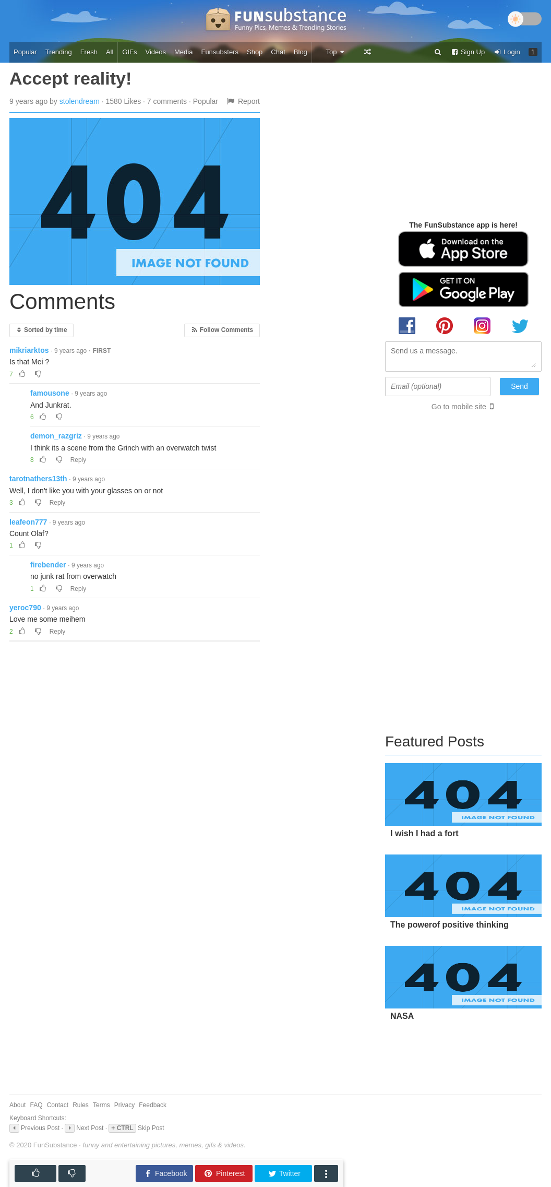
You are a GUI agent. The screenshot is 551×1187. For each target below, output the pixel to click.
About (17, 1105)
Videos (156, 52)
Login (506, 52)
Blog (300, 52)
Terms (101, 1105)
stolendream (79, 101)
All (109, 52)
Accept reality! (70, 78)
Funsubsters (219, 52)
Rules (81, 1105)
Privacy (124, 1105)
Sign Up (467, 52)
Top (335, 52)
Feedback (152, 1105)
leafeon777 (28, 522)
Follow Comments (222, 330)
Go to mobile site (459, 406)
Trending (58, 52)
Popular (25, 52)
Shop (254, 52)
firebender (48, 565)
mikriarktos (29, 350)
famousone (49, 393)
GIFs (129, 52)
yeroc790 (25, 607)
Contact (57, 1105)
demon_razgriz (56, 436)
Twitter (284, 1173)
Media (183, 52)
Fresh (89, 52)
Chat (278, 52)
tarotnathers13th (38, 478)
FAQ (36, 1105)
